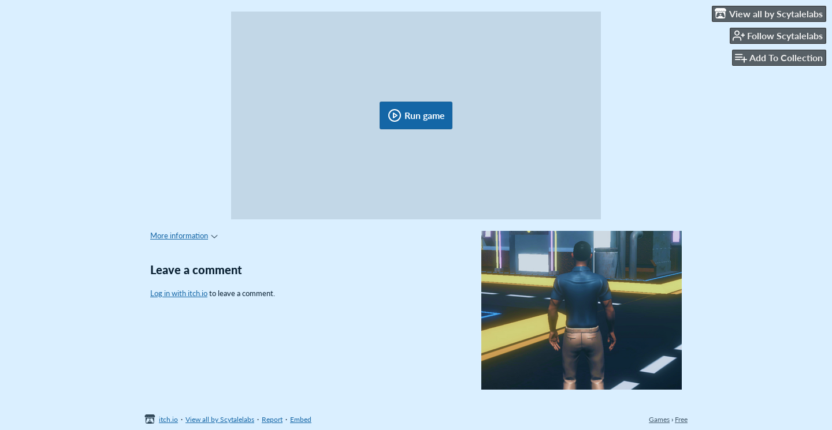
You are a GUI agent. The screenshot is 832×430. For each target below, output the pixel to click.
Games (659, 419)
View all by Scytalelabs (219, 419)
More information (184, 235)
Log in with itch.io (178, 293)
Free (681, 419)
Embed (300, 419)
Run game (416, 115)
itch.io (168, 419)
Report (272, 419)
